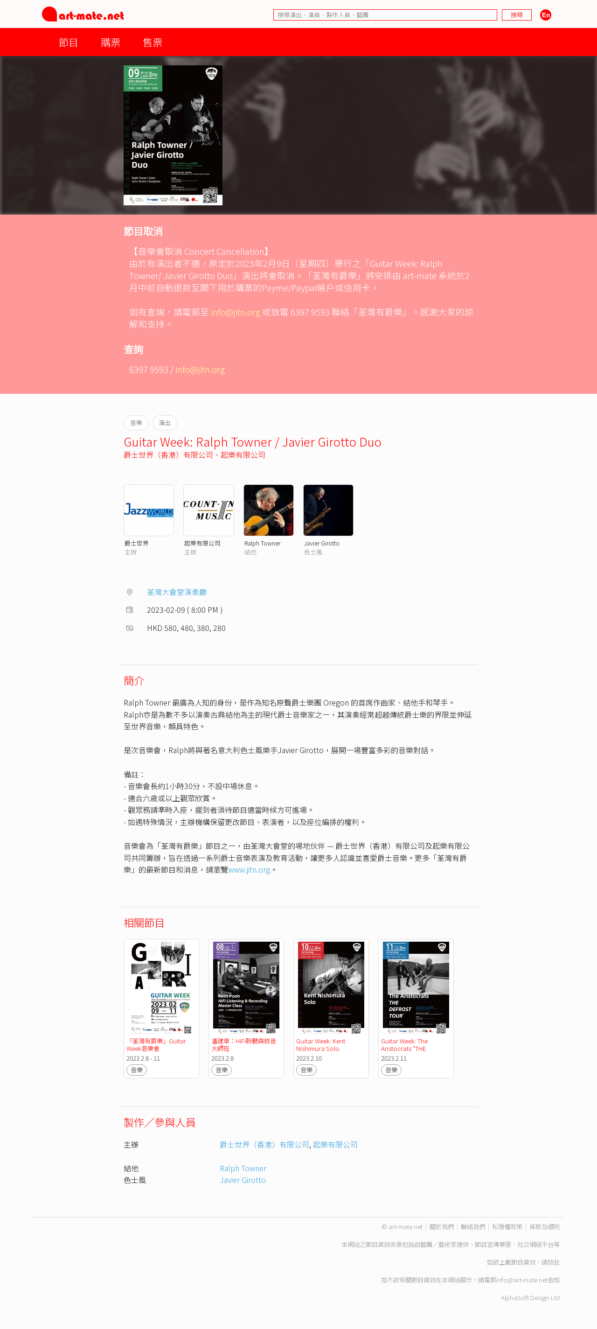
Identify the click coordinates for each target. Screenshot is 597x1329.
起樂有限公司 (243, 454)
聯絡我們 (473, 1226)
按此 (554, 1262)
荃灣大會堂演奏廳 (177, 591)
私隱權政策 (507, 1226)
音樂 (137, 1069)
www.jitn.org (249, 869)
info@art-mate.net (522, 1279)
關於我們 (442, 1226)
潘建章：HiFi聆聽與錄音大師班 (243, 1044)
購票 (110, 42)
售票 (152, 42)
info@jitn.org (235, 311)
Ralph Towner (262, 543)
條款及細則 (544, 1226)
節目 (68, 42)
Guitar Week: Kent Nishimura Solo (321, 1044)
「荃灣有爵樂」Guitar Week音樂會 (156, 1044)
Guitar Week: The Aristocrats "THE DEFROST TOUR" (405, 1048)
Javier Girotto (322, 543)
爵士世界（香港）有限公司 (168, 454)
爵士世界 (137, 543)
